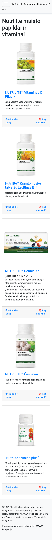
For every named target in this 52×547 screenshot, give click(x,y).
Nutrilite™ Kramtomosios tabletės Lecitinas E (23, 185)
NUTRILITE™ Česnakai (21, 374)
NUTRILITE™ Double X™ (22, 271)
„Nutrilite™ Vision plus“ (22, 458)
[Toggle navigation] (6, 4)
